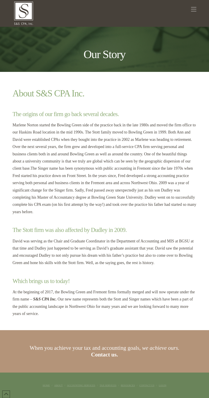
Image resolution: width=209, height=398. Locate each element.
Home (46, 385)
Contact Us (146, 385)
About (58, 385)
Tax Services (108, 385)
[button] (194, 9)
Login (162, 385)
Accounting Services (81, 385)
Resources (128, 385)
